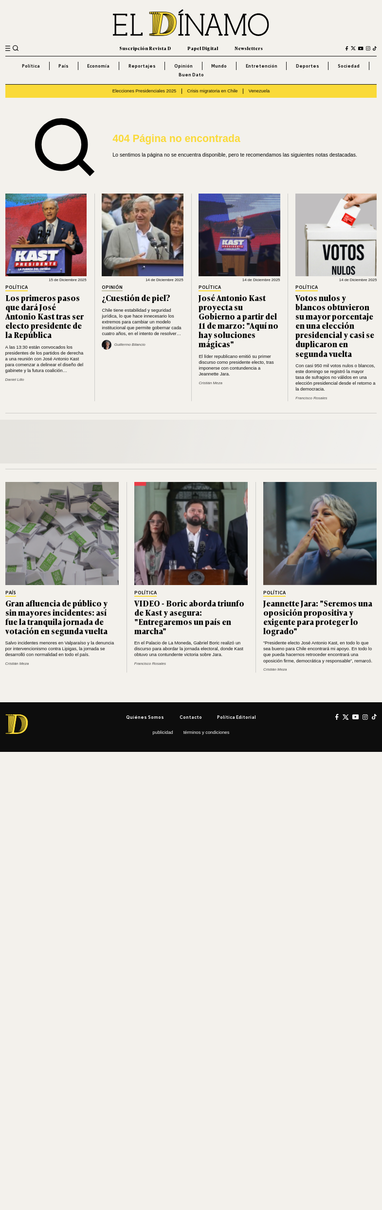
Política (31, 66)
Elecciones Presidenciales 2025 (144, 91)
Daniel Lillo (14, 379)
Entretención (261, 66)
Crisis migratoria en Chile (212, 91)
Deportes (307, 66)
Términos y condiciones (206, 732)
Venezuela (259, 91)
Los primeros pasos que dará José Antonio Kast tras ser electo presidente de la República (44, 316)
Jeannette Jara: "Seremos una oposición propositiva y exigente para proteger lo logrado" (317, 617)
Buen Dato (191, 74)
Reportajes (142, 66)
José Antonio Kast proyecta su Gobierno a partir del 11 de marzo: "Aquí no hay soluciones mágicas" (238, 321)
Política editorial (236, 717)
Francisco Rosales (311, 398)
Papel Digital (202, 48)
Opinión (183, 66)
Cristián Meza (210, 383)
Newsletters (249, 48)
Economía (98, 66)
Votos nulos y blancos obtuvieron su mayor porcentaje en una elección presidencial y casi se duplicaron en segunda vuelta (334, 325)
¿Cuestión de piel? (136, 297)
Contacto (191, 717)
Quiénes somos (145, 717)
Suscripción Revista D (145, 48)
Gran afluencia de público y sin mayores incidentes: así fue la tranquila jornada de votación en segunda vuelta (56, 617)
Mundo (219, 66)
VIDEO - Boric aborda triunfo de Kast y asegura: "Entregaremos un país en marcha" (189, 617)
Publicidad (163, 732)
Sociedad (349, 66)
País (63, 66)
